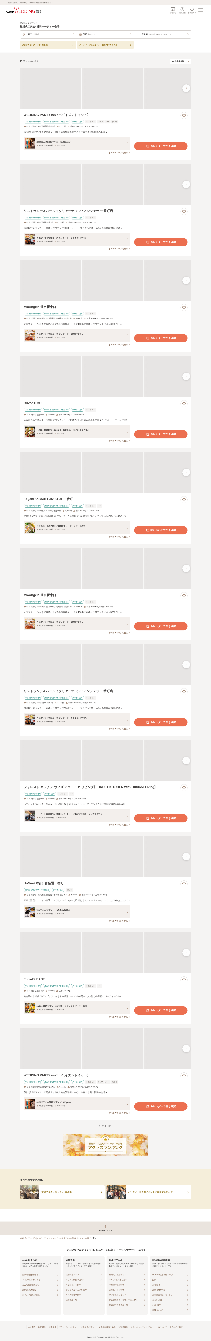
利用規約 (42, 1327)
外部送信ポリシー (88, 1327)
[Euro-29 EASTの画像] (105, 952)
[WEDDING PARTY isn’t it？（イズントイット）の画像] (105, 88)
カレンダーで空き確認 (161, 146)
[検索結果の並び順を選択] (180, 61)
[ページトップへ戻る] (105, 1228)
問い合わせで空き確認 (161, 530)
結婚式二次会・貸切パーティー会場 (74, 1238)
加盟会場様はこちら (107, 1327)
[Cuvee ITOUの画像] (105, 376)
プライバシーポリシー (68, 1327)
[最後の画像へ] (186, 88)
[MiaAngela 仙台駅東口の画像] (105, 280)
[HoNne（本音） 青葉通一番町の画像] (105, 856)
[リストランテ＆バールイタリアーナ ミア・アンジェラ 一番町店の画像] (105, 184)
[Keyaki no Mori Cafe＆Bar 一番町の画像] (105, 472)
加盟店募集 (123, 1327)
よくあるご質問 (176, 1327)
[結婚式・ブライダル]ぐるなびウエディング (38, 1238)
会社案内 (32, 1327)
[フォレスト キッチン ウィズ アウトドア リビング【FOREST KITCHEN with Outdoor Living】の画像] (105, 760)
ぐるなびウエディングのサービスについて (149, 1327)
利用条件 (52, 1327)
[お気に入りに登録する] (184, 115)
